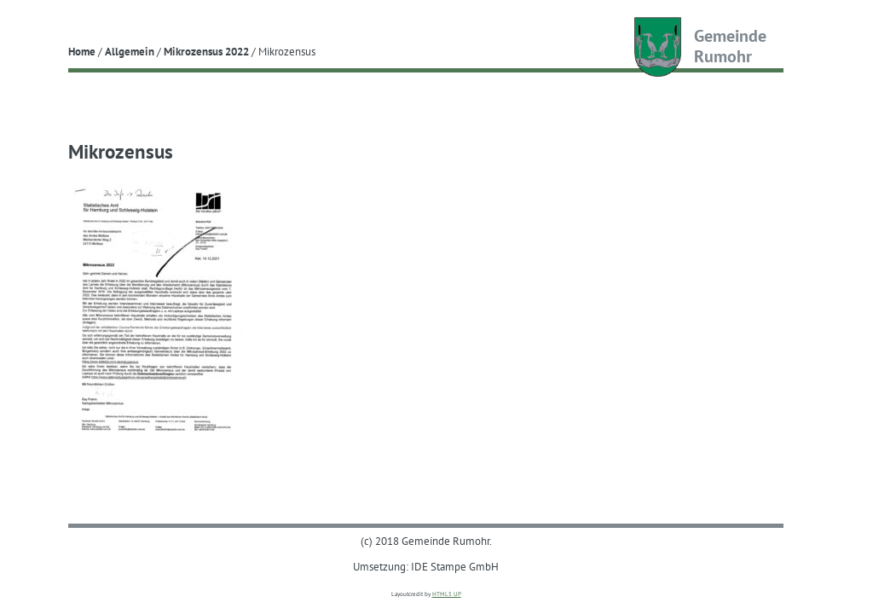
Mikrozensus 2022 (206, 51)
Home (81, 51)
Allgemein (129, 51)
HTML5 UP (446, 594)
